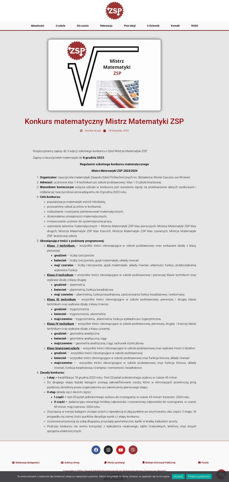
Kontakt (175, 25)
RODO (194, 25)
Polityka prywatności (199, 476)
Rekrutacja (106, 25)
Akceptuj (178, 476)
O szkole (60, 25)
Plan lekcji (130, 25)
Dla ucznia (83, 25)
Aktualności (37, 25)
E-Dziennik (153, 25)
